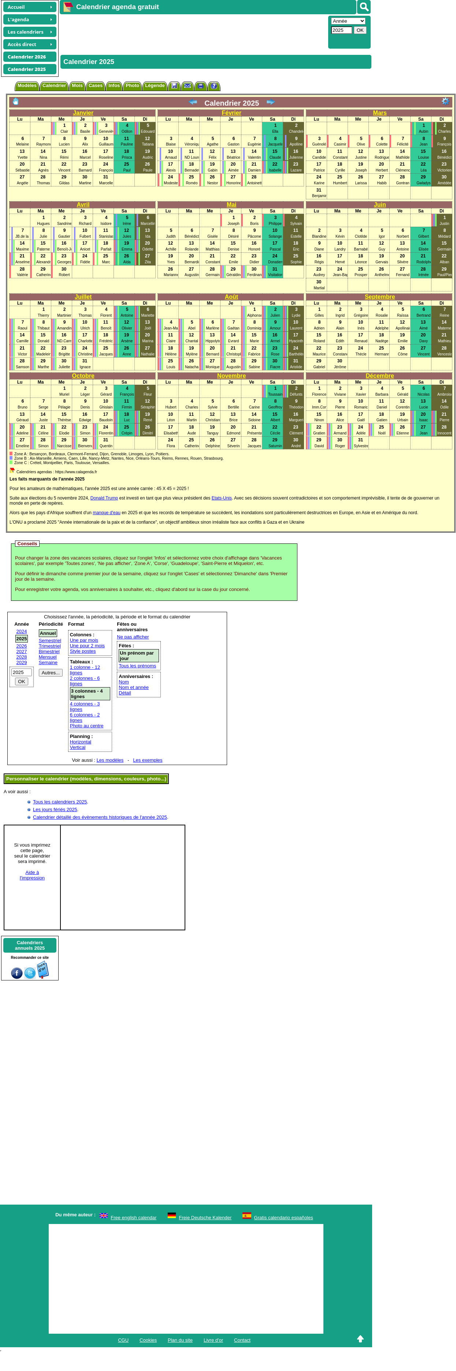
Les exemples (147, 760)
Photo (132, 85)
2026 (21, 646)
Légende (154, 85)
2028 (21, 657)
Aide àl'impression (32, 875)
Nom (124, 682)
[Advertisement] (185, 31)
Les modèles (110, 760)
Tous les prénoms (137, 665)
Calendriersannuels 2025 (30, 945)
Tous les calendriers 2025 (60, 802)
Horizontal (81, 742)
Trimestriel (50, 646)
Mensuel (48, 657)
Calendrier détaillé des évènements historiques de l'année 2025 (100, 817)
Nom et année (134, 687)
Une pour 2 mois (87, 645)
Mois (77, 85)
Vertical (78, 747)
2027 (21, 651)
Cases (96, 85)
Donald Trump (104, 498)
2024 (21, 631)
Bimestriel (49, 651)
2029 (21, 662)
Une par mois (84, 640)
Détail (125, 693)
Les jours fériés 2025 (55, 809)
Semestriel (50, 640)
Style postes (83, 651)
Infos (114, 85)
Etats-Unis (222, 498)
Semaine (48, 662)
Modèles (27, 85)
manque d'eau (107, 512)
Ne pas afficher (133, 637)
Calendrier (54, 85)
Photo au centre (87, 725)
